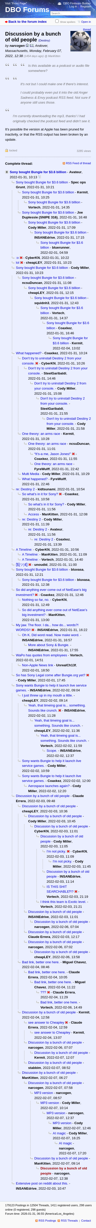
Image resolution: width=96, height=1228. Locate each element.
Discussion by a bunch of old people (43, 796)
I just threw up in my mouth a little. (47, 695)
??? (43, 992)
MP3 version (43, 1093)
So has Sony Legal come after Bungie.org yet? (50, 675)
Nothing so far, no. (35, 600)
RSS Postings (47, 1220)
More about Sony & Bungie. (48, 645)
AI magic (59, 1133)
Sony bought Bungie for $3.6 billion (38, 172)
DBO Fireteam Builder (77, 3)
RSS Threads (69, 1220)
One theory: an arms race (41, 434)
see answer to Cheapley (46, 1022)
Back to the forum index (27, 22)
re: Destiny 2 (25, 489)
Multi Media (30, 474)
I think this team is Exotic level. (63, 902)
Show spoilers (67, 21)
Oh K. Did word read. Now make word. (50, 635)
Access (33, 514)
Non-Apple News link (37, 665)
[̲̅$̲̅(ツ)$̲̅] (21, 565)
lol (17, 262)
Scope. (52, 751)
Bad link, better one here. (40, 962)
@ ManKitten (52, 56)
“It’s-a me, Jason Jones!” (52, 454)
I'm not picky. (56, 851)
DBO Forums (27, 10)
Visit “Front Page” (16, 3)
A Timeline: (24, 549)
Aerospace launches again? (49, 786)
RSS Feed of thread (78, 163)
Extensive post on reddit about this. (42, 1183)
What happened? (28, 353)
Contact (86, 1220)
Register (85, 6)
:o (17, 258)
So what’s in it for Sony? (40, 494)
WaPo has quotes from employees (41, 655)
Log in (73, 6)
